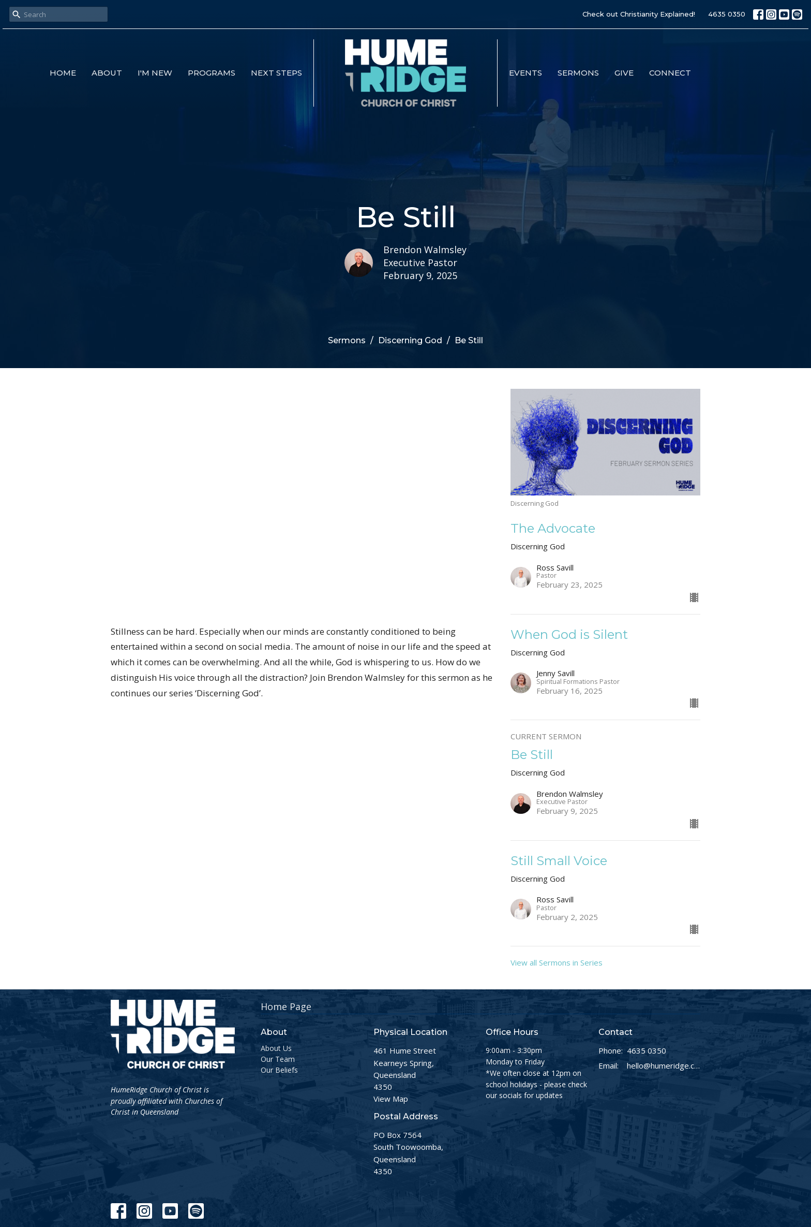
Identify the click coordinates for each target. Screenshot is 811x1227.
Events (525, 73)
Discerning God (410, 340)
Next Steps (276, 73)
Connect (670, 73)
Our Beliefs (279, 1070)
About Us (276, 1048)
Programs (211, 73)
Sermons (578, 73)
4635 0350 (726, 14)
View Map (390, 1098)
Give (624, 73)
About (107, 73)
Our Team (278, 1059)
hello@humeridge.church (664, 1065)
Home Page (286, 1006)
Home (63, 73)
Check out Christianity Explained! (638, 14)
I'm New (155, 73)
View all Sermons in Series (556, 962)
